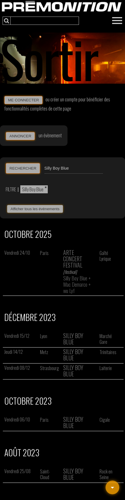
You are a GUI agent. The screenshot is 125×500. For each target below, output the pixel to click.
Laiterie (106, 368)
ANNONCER (20, 136)
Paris (44, 253)
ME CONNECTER (23, 100)
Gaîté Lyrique (105, 256)
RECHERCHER (22, 168)
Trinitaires (108, 352)
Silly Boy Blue (32, 189)
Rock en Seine (106, 474)
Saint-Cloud (45, 474)
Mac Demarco (75, 284)
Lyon (43, 336)
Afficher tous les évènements (35, 209)
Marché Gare (106, 339)
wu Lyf (69, 290)
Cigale (105, 419)
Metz (44, 352)
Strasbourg (49, 368)
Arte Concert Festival (72, 258)
